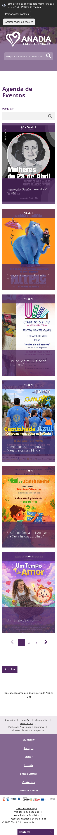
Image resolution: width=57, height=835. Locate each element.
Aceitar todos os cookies (19, 22)
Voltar (11, 669)
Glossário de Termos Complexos (28, 730)
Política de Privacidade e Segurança (26, 726)
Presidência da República (26, 811)
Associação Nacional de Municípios (28, 818)
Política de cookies (31, 7)
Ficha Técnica (26, 723)
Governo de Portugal (26, 808)
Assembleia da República (26, 815)
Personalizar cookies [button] (17, 14)
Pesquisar (8, 108)
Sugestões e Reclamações (18, 720)
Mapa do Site (41, 720)
